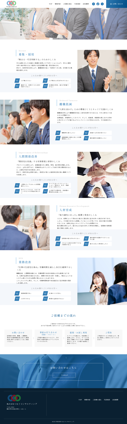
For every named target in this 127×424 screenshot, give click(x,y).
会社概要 (86, 4)
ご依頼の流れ (67, 4)
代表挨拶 (77, 4)
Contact (64, 375)
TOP (50, 4)
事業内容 (58, 4)
